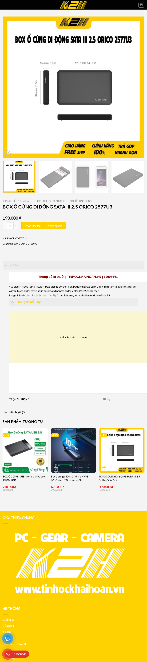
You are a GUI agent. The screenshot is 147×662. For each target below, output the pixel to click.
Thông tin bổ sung (25, 301)
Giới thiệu (8, 619)
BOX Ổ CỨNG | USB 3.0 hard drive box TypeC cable (24, 478)
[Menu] (5, 5)
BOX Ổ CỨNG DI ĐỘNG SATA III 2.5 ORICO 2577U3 (119, 478)
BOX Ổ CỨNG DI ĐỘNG (82, 201)
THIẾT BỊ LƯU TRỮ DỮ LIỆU (50, 201)
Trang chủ (10, 201)
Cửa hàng (26, 201)
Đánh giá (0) (14, 412)
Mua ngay (55, 225)
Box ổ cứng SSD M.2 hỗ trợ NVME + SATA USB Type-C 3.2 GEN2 (71, 478)
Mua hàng (32, 225)
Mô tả (10, 265)
